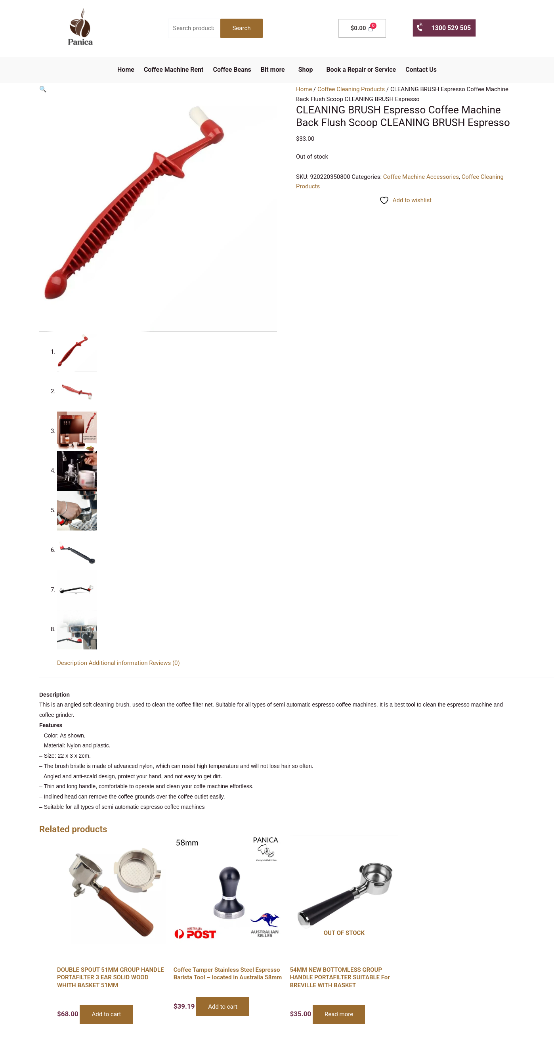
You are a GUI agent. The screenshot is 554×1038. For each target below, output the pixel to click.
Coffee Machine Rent (174, 69)
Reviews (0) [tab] (164, 662)
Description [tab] (72, 662)
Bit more (273, 69)
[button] (275, 70)
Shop (305, 69)
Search (241, 28)
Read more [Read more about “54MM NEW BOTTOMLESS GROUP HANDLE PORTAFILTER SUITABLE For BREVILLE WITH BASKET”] (339, 1014)
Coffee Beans (232, 69)
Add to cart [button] (106, 1014)
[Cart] (362, 28)
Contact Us (421, 69)
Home (125, 69)
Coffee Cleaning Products (351, 89)
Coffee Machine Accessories (421, 176)
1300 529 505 (443, 28)
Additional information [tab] (118, 662)
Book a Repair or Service (361, 69)
